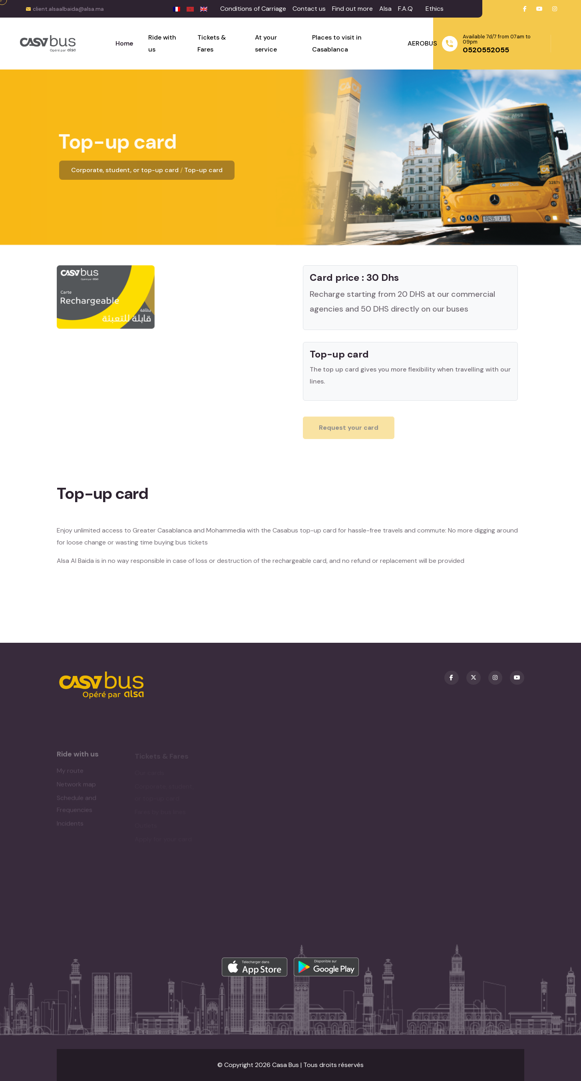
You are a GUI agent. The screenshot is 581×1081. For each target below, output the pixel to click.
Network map (76, 787)
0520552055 (486, 50)
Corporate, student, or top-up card (125, 170)
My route (70, 773)
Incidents (70, 826)
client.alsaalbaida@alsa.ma (68, 8)
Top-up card (203, 170)
